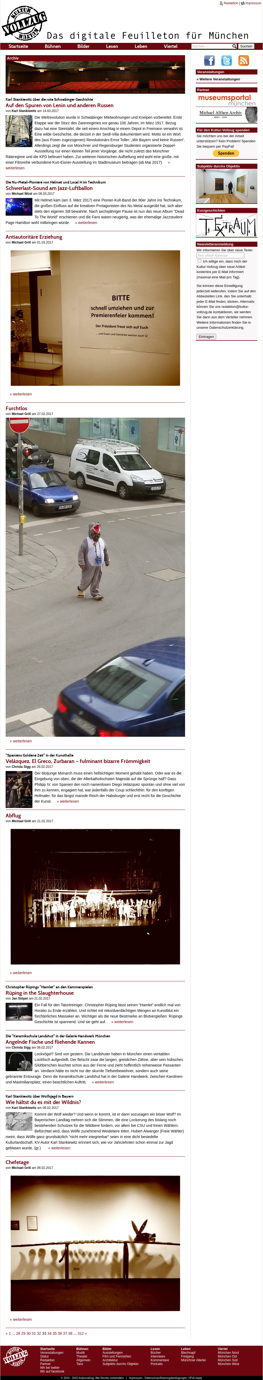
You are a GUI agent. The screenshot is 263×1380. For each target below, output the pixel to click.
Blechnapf (188, 1353)
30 (29, 1333)
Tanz (79, 1364)
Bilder (83, 46)
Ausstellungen (113, 1353)
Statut (44, 1356)
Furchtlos (16, 408)
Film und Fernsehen (117, 1356)
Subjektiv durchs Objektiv (121, 1364)
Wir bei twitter (50, 1368)
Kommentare (160, 1360)
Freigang (187, 1356)
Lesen (112, 46)
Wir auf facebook (52, 1371)
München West (228, 1364)
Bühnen (53, 46)
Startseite (18, 46)
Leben (141, 46)
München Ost (227, 1356)
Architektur (110, 1360)
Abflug (13, 815)
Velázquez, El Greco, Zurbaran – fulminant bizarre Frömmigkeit (95, 758)
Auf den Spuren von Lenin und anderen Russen (95, 102)
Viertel (171, 46)
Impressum (251, 3)
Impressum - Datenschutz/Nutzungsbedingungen (158, 1378)
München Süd (228, 1360)
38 (70, 1333)
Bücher (156, 1353)
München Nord (228, 1353)
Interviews (158, 1356)
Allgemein (83, 1360)
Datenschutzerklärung (226, 328)
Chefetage (17, 1162)
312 (81, 1333)
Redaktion (229, 3)
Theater (81, 1356)
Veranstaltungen (51, 1353)
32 (39, 1333)
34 (49, 1333)
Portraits (157, 1364)
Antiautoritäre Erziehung (34, 237)
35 (54, 1333)
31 (34, 1333)
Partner (45, 1364)
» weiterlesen (86, 222)
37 (65, 1333)
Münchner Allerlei (193, 1360)
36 (60, 1333)
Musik (80, 1353)
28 (18, 1333)
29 (23, 1333)
